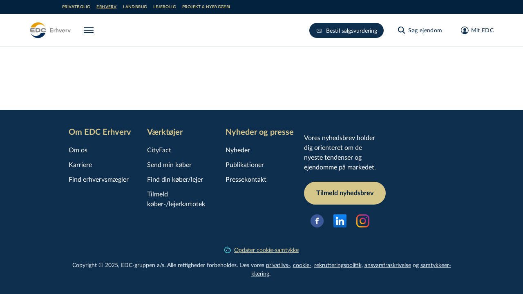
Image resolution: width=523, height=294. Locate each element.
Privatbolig (76, 7)
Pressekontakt (246, 179)
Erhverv (106, 7)
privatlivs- (278, 264)
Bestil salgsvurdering (346, 30)
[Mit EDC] (475, 30)
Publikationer (245, 164)
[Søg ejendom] (420, 30)
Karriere (80, 164)
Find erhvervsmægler (99, 179)
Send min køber (169, 164)
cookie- (302, 264)
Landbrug (135, 7)
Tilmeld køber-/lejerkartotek (176, 198)
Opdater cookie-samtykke (261, 249)
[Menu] (90, 30)
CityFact (159, 150)
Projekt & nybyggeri (206, 7)
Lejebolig (164, 7)
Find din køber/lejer (175, 179)
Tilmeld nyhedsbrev (344, 193)
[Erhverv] (50, 30)
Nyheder (238, 150)
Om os (78, 150)
